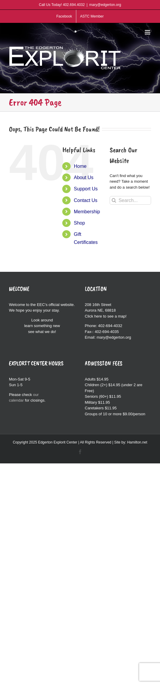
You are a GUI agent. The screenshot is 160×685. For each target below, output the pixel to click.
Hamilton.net (137, 442)
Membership (87, 211)
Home (80, 166)
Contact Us (85, 200)
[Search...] (130, 200)
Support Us (86, 188)
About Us (84, 177)
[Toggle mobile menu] (148, 32)
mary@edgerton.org (105, 5)
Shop (79, 222)
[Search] (114, 200)
